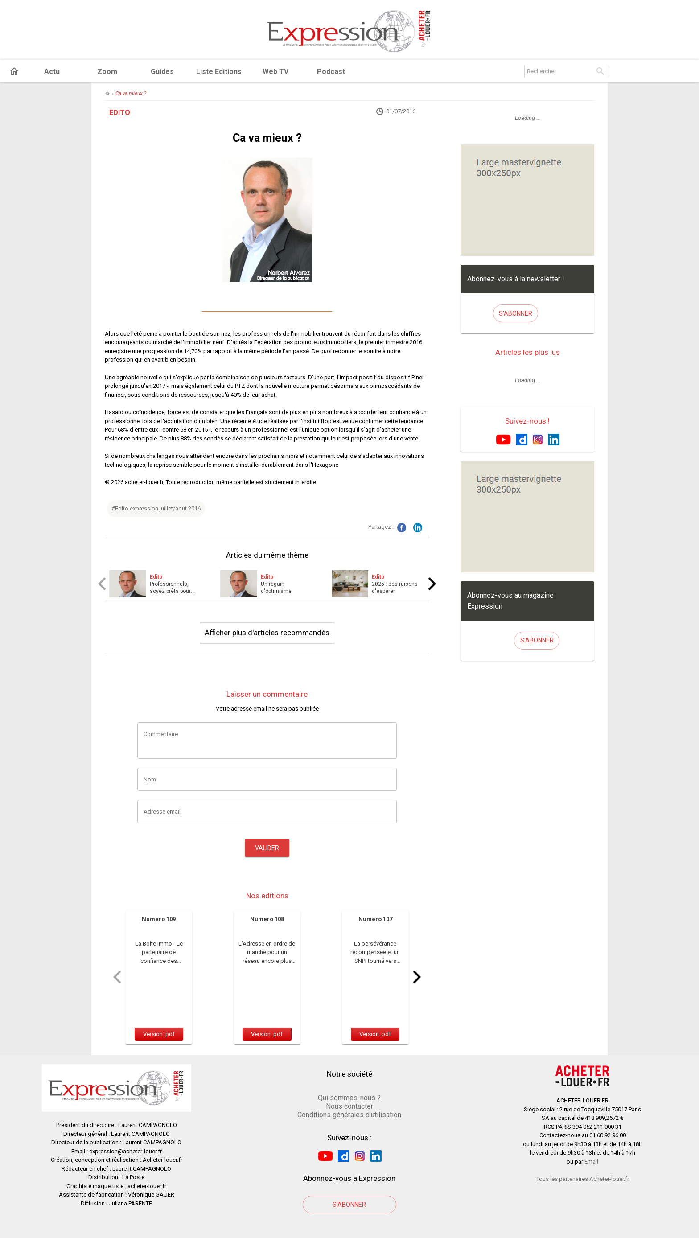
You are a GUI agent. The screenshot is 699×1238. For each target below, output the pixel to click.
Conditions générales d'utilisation (349, 1114)
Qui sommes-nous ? (349, 1098)
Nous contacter (349, 1106)
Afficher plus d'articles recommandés (267, 632)
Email (591, 1161)
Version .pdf (159, 1034)
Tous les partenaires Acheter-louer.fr (582, 1179)
